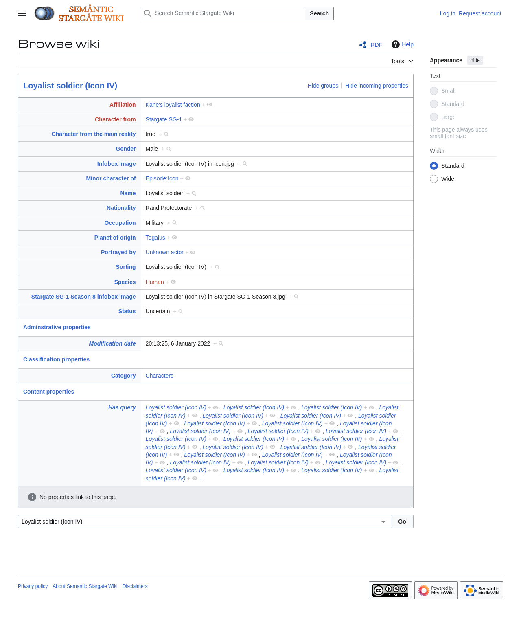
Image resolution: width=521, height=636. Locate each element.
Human (155, 282)
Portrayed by (118, 252)
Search (319, 13)
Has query (122, 407)
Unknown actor (165, 252)
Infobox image (116, 164)
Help (402, 44)
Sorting (126, 267)
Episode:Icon (162, 178)
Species (125, 282)
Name (128, 193)
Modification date (112, 343)
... (201, 478)
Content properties (48, 391)
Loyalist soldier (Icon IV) (70, 85)
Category (123, 375)
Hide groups (323, 85)
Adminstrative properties (57, 327)
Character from (115, 119)
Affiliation (122, 104)
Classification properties (56, 359)
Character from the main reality (94, 134)
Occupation (120, 223)
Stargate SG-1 (164, 119)
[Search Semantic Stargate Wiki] (222, 13)
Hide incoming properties (376, 85)
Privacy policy (33, 586)
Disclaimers (135, 586)
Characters (159, 375)
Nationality (121, 208)
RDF (376, 45)
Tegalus (155, 237)
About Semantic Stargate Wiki (85, 586)
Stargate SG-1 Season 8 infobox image (83, 296)
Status (127, 311)
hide (475, 60)
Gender (126, 148)
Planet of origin (115, 237)
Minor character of (111, 178)
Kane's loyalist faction (173, 104)
